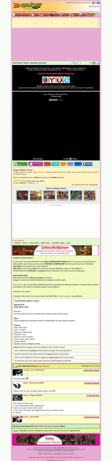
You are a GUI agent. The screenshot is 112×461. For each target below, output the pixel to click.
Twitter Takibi (96, 3)
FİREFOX (64, 70)
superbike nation (58, 243)
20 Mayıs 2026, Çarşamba (20, 11)
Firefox (49, 354)
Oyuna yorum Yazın (63, 164)
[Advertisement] (56, 44)
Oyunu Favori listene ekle (78, 164)
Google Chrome (54, 357)
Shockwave (33, 350)
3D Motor (26, 63)
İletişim (42, 457)
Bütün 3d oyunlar (26, 15)
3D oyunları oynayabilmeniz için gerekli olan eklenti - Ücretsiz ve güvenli (89, 11)
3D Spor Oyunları (74, 15)
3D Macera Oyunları (64, 15)
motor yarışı (34, 243)
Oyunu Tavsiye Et (35, 164)
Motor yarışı (17, 284)
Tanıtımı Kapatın (98, 23)
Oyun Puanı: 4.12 (92, 63)
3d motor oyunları (64, 296)
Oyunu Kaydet (47, 164)
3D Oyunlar (18, 63)
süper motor (45, 243)
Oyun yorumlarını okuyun (70, 164)
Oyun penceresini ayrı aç (20, 164)
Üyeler (37, 457)
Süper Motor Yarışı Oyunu (38, 63)
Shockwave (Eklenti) (67, 457)
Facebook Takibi (98, 3)
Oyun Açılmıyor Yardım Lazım (80, 184)
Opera (43, 357)
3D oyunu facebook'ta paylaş (87, 164)
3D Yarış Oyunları (34, 15)
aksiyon (18, 243)
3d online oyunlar (54, 15)
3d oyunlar (43, 11)
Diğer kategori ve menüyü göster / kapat (90, 15)
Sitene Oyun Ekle (78, 457)
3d (55, 450)
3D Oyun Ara (82, 15)
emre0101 (17, 372)
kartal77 (17, 419)
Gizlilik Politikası (50, 457)
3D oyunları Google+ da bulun (70, 159)
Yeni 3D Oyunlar (17, 15)
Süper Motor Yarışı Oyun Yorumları (46, 426)
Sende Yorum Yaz (43, 366)
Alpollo (17, 385)
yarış (68, 243)
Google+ (93, 3)
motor (25, 243)
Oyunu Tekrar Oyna (55, 164)
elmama (17, 397)
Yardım (58, 457)
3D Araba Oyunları (44, 15)
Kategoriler (31, 457)
